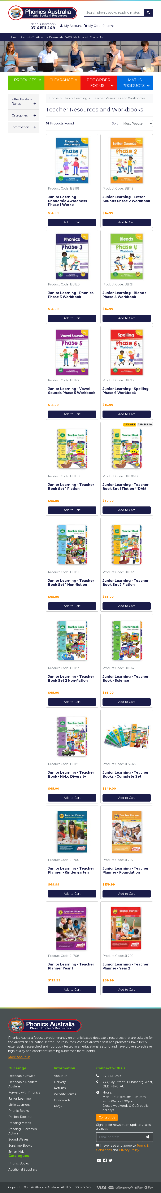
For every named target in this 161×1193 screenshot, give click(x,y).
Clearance (63, 80)
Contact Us (96, 37)
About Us (42, 37)
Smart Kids (16, 1152)
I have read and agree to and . (122, 1148)
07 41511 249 (112, 1076)
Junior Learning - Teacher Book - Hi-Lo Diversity (71, 774)
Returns (60, 1088)
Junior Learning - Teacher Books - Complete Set (126, 774)
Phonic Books (18, 1111)
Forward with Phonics (24, 1092)
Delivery (60, 1082)
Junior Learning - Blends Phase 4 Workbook (124, 295)
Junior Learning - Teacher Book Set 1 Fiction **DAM (126, 487)
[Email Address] (119, 1137)
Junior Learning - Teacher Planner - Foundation (126, 870)
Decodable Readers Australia (22, 1084)
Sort (114, 123)
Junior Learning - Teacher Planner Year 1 (71, 966)
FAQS (68, 37)
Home (13, 37)
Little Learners (19, 1105)
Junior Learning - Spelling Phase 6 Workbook (126, 391)
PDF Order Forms (100, 83)
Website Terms (65, 1094)
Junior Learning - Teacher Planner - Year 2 (126, 966)
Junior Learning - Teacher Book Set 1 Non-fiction (71, 583)
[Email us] (99, 1160)
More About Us (19, 1057)
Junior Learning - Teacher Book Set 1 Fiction (71, 487)
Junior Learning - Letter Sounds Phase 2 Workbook (126, 199)
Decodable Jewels (21, 1076)
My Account (80, 37)
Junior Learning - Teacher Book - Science (126, 679)
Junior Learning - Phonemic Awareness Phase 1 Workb (67, 201)
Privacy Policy (129, 1150)
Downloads (56, 37)
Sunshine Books (20, 1145)
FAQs (58, 1106)
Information (20, 127)
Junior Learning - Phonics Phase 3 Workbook (70, 295)
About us (60, 1076)
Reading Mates (19, 1123)
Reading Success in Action (22, 1131)
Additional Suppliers (22, 1169)
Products (27, 37)
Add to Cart (72, 222)
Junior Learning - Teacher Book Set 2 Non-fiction (71, 679)
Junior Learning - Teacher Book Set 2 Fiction (126, 583)
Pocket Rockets (20, 1117)
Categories (20, 115)
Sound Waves (18, 1139)
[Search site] (148, 12)
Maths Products (135, 83)
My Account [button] (71, 26)
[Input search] (114, 12)
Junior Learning (19, 1098)
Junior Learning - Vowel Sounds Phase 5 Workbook (71, 391)
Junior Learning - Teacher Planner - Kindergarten (71, 870)
